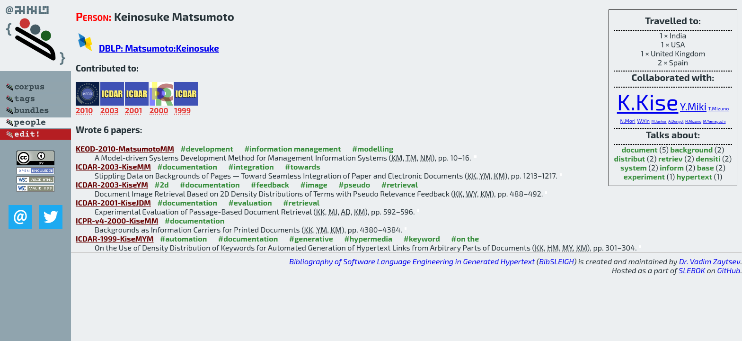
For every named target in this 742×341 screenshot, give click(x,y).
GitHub (729, 270)
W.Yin (643, 120)
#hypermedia (368, 238)
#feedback (270, 184)
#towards (302, 166)
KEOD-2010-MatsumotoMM (125, 148)
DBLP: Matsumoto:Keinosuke (159, 48)
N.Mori (628, 120)
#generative (311, 238)
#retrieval (399, 184)
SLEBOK (692, 270)
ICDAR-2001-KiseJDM (113, 202)
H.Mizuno (693, 121)
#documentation (187, 166)
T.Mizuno (718, 108)
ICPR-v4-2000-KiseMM (117, 220)
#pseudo (354, 184)
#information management (292, 148)
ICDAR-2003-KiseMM (113, 166)
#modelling (372, 148)
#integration (251, 166)
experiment (644, 176)
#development (206, 148)
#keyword (422, 238)
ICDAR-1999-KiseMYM (115, 238)
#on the (465, 238)
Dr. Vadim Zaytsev (709, 261)
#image (313, 184)
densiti (708, 158)
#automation (183, 238)
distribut (629, 158)
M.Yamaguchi (714, 121)
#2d (161, 184)
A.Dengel (675, 121)
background (691, 149)
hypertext (694, 176)
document (640, 149)
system (633, 167)
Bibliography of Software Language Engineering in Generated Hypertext (412, 261)
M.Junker (658, 121)
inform (672, 167)
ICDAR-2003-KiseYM (112, 184)
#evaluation (250, 202)
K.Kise (648, 101)
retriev (670, 158)
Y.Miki (693, 106)
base (705, 167)
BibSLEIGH (556, 261)
